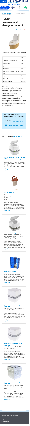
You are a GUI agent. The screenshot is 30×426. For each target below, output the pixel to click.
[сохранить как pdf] (24, 29)
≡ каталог (3, 1)
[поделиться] (16, 29)
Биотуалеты (10, 13)
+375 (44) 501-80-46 (14, 4)
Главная (4, 13)
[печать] (20, 29)
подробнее (7, 170)
